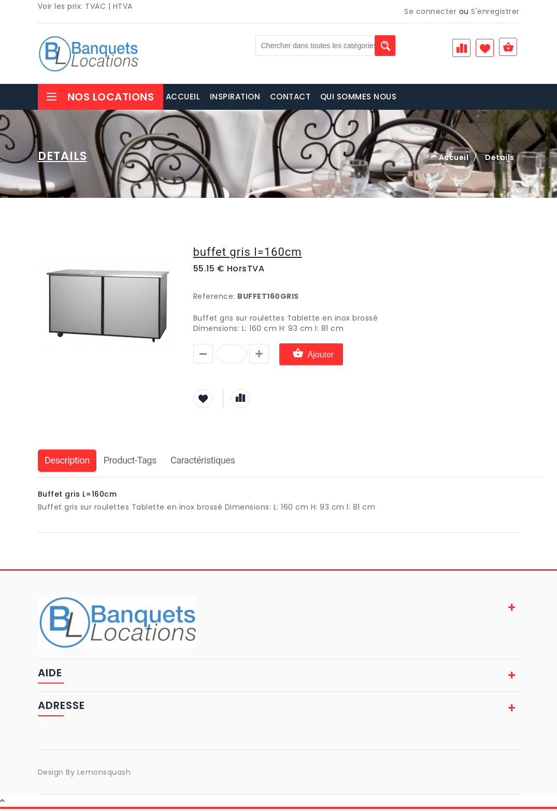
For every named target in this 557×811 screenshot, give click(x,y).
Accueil (454, 159)
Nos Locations (100, 98)
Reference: (214, 298)
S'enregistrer (495, 11)
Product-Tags (139, 462)
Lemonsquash (104, 774)
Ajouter (311, 355)
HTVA (123, 6)
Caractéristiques (219, 462)
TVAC (95, 6)
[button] (168, 245)
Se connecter (430, 11)
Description (70, 462)
